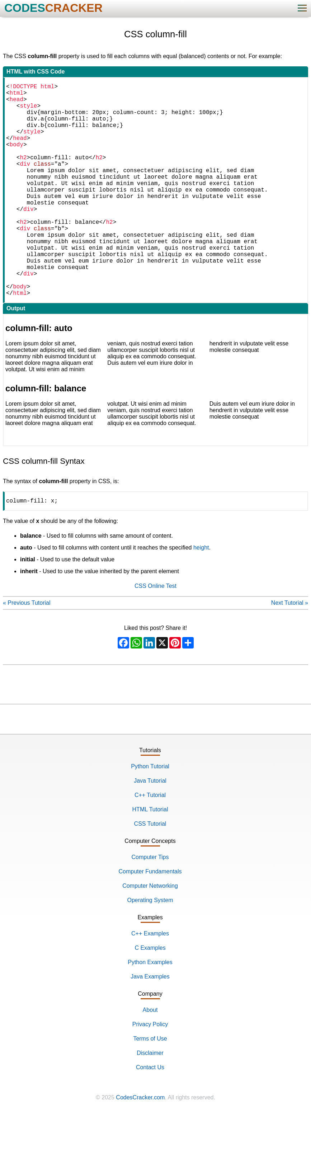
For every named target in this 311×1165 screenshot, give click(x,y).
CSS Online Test (155, 635)
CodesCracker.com (140, 1146)
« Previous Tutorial (27, 651)
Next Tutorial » (289, 651)
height (201, 596)
